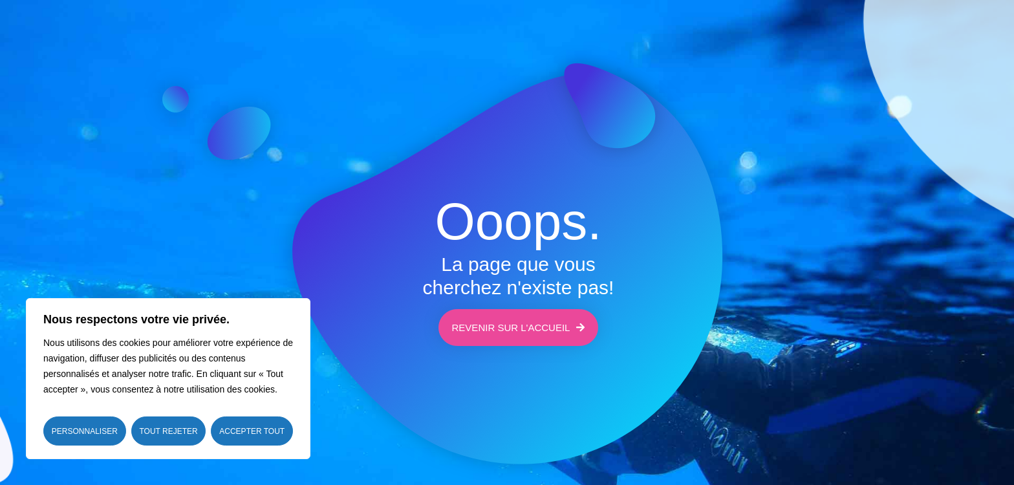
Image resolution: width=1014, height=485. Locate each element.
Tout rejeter (168, 431)
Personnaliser (85, 431)
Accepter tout (252, 431)
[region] (168, 378)
